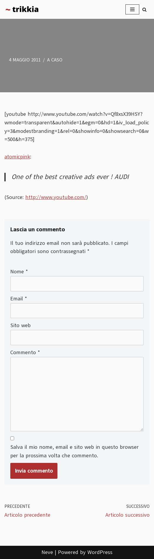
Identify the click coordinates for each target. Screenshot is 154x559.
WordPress (99, 552)
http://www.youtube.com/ (55, 197)
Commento (25, 352)
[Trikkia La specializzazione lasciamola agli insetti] (22, 9)
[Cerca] (144, 9)
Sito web (20, 325)
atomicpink (17, 156)
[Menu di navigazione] (132, 9)
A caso (54, 59)
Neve (47, 552)
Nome (19, 271)
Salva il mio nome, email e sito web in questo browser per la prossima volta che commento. (74, 451)
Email (18, 298)
